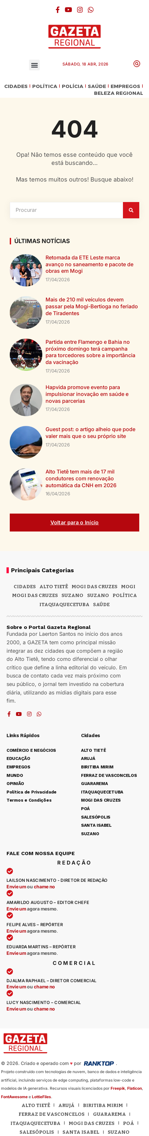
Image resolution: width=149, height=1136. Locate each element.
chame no (44, 886)
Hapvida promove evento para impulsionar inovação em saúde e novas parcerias (87, 394)
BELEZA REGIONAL (118, 93)
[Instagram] (80, 10)
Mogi (128, 587)
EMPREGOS (125, 86)
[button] (34, 65)
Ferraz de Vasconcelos (52, 1114)
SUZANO (98, 595)
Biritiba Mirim (103, 1105)
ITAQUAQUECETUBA (64, 604)
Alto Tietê (53, 587)
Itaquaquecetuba (35, 1123)
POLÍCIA (72, 86)
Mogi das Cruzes (35, 595)
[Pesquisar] (131, 210)
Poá (128, 1123)
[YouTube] (68, 10)
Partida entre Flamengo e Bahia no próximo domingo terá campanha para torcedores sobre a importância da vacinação (90, 352)
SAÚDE (97, 86)
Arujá (66, 1105)
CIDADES (16, 86)
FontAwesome (14, 1096)
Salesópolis (37, 1132)
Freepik (118, 1088)
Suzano (72, 595)
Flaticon (134, 1088)
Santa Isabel (80, 1132)
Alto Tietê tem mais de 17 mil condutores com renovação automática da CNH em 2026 (81, 478)
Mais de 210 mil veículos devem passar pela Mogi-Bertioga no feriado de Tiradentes (92, 306)
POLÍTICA (44, 86)
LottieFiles (41, 1096)
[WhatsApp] (90, 10)
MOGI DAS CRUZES (94, 587)
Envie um (17, 886)
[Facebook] (57, 10)
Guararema (109, 1114)
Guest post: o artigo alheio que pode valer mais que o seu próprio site (90, 432)
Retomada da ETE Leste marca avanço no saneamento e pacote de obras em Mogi (89, 264)
